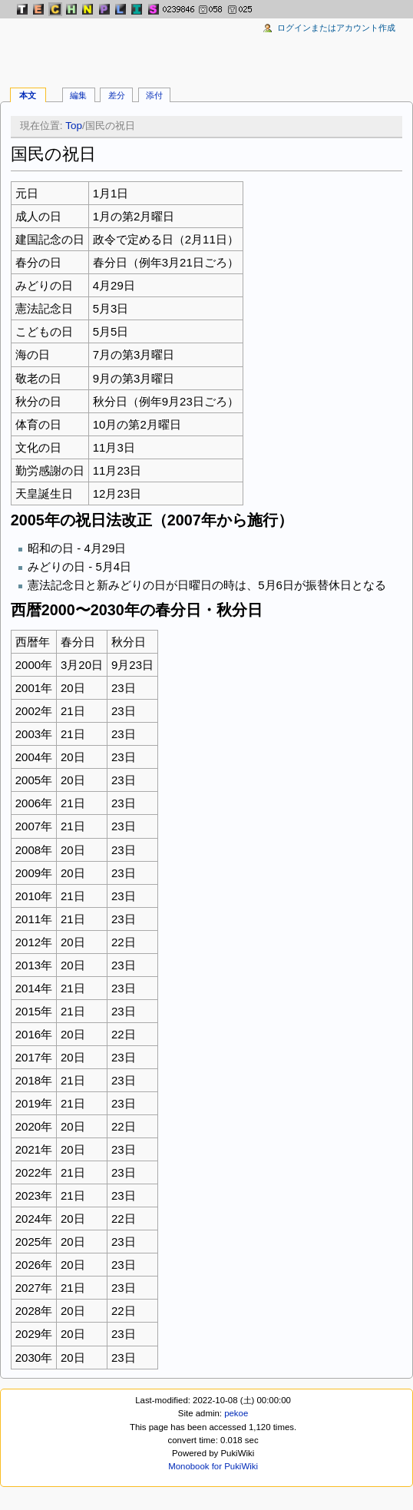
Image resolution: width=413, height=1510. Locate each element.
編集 (78, 95)
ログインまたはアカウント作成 (336, 27)
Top (73, 125)
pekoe (236, 1413)
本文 (27, 95)
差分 (116, 95)
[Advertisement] (206, 46)
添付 (154, 95)
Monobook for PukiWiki (213, 1466)
